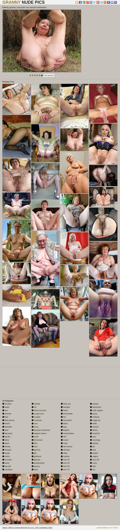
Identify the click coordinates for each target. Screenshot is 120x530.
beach (6, 424)
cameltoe (7, 470)
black (5, 443)
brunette (7, 460)
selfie (93, 424)
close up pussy (39, 410)
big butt (6, 466)
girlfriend (36, 456)
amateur (7, 404)
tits (92, 447)
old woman (66, 447)
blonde (6, 447)
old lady (65, 450)
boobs (6, 453)
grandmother (38, 463)
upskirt (94, 453)
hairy (35, 470)
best (5, 430)
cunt (35, 424)
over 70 (65, 470)
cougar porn (38, 414)
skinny (94, 430)
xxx (92, 470)
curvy (35, 427)
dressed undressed (41, 430)
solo (93, 437)
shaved (94, 427)
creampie (37, 420)
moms (64, 440)
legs (64, 427)
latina (64, 424)
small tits (95, 433)
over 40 (65, 460)
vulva (93, 463)
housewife (66, 420)
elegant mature (39, 433)
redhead (94, 417)
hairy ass (66, 404)
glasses (36, 460)
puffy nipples (96, 410)
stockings (95, 440)
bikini (5, 440)
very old (94, 460)
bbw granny (8, 420)
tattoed (94, 443)
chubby (36, 404)
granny (36, 466)
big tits (6, 437)
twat (93, 450)
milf (63, 437)
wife (93, 466)
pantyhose (95, 407)
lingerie (65, 430)
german (36, 450)
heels (64, 410)
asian (5, 407)
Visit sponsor (49, 75)
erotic (35, 437)
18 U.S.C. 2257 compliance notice (40, 528)
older (64, 453)
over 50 (65, 463)
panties (94, 404)
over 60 (65, 466)
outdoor (65, 456)
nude (64, 443)
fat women (37, 440)
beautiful (7, 427)
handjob (65, 407)
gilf (34, 453)
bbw (5, 417)
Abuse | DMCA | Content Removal (14, 528)
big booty (7, 433)
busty (5, 463)
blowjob (6, 450)
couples (36, 417)
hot (63, 417)
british (6, 456)
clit (34, 407)
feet (34, 443)
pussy (93, 414)
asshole (6, 414)
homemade (67, 414)
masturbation (67, 433)
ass (5, 410)
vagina (94, 456)
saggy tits (95, 420)
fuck (35, 447)
